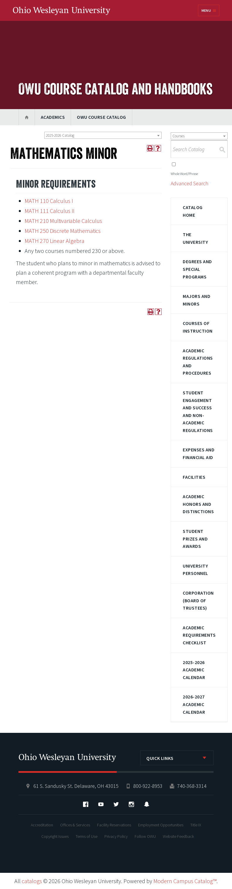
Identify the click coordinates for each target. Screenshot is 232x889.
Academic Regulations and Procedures (198, 362)
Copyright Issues (55, 836)
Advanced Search (189, 183)
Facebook (85, 804)
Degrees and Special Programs (197, 268)
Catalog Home (192, 211)
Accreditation (42, 825)
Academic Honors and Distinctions (198, 503)
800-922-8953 (147, 786)
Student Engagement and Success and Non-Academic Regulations (198, 411)
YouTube (101, 804)
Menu (206, 10)
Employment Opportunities (160, 825)
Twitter (116, 804)
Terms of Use (86, 836)
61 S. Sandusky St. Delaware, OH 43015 (75, 786)
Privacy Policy (116, 836)
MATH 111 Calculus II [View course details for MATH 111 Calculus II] (49, 210)
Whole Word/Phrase (184, 173)
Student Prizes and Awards (195, 538)
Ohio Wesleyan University (62, 11)
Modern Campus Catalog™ (184, 881)
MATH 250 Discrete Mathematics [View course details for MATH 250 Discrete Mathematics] (63, 230)
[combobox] (103, 135)
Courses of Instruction (197, 327)
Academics (53, 117)
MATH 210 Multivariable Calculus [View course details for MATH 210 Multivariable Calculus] (63, 220)
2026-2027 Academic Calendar (194, 704)
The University (195, 238)
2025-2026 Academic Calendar (194, 669)
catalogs (32, 881)
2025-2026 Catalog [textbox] (60, 135)
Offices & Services (75, 825)
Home (26, 117)
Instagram (131, 804)
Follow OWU (145, 836)
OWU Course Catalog (101, 117)
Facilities (194, 477)
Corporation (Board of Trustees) (198, 600)
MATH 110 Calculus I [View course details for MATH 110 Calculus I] (49, 200)
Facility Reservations (114, 825)
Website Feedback (178, 836)
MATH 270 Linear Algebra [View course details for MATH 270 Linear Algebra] (54, 240)
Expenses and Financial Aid (198, 453)
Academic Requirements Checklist (199, 635)
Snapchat (146, 804)
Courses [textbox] (178, 136)
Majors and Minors (196, 300)
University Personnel (195, 569)
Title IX (195, 825)
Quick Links (160, 758)
